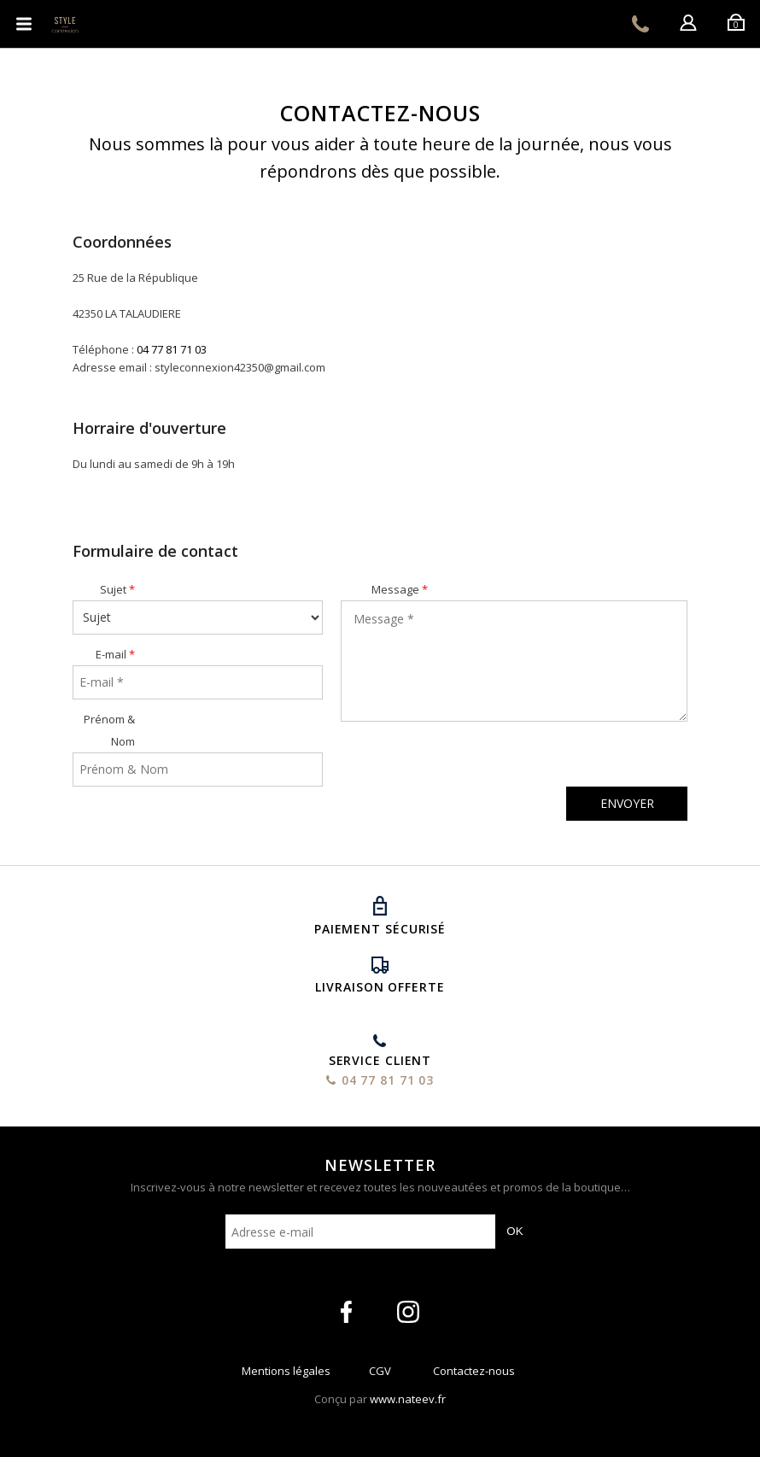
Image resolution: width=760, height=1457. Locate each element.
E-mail (111, 654)
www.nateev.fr (408, 1399)
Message (395, 589)
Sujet (113, 589)
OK (514, 1231)
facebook (346, 1312)
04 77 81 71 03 (640, 24)
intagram (408, 1312)
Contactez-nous (474, 1374)
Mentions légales (286, 1374)
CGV (380, 1374)
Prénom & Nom (109, 730)
